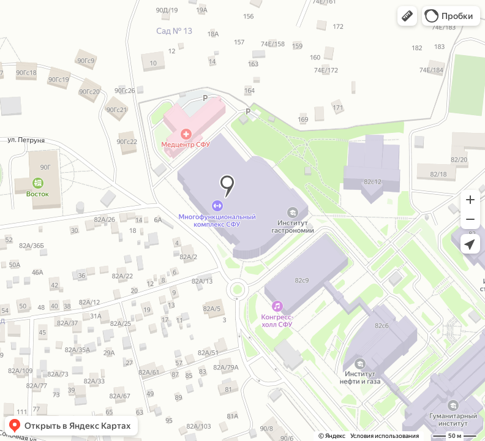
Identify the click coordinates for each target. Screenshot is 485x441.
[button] (407, 16)
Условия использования (384, 435)
